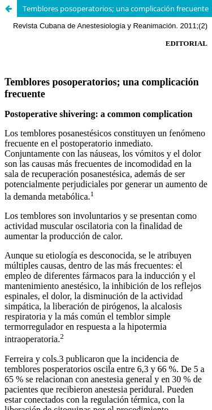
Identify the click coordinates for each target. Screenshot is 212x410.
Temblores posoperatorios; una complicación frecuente (116, 8)
